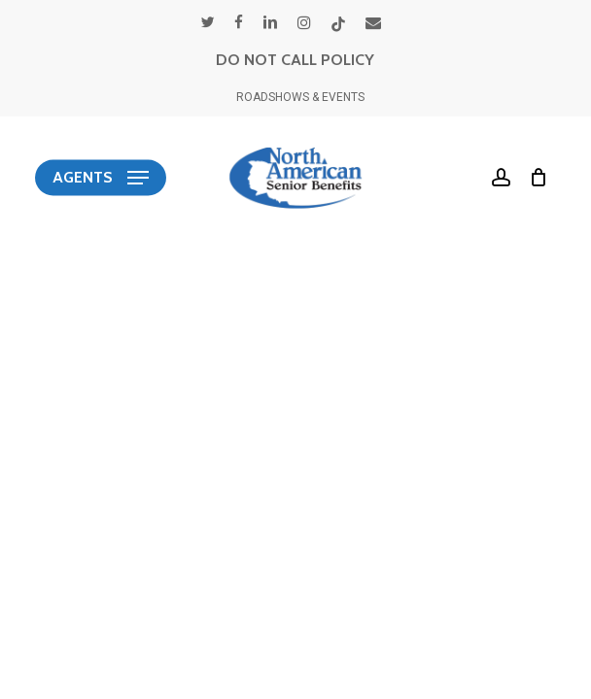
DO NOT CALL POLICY (295, 59)
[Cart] (534, 177)
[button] (100, 177)
